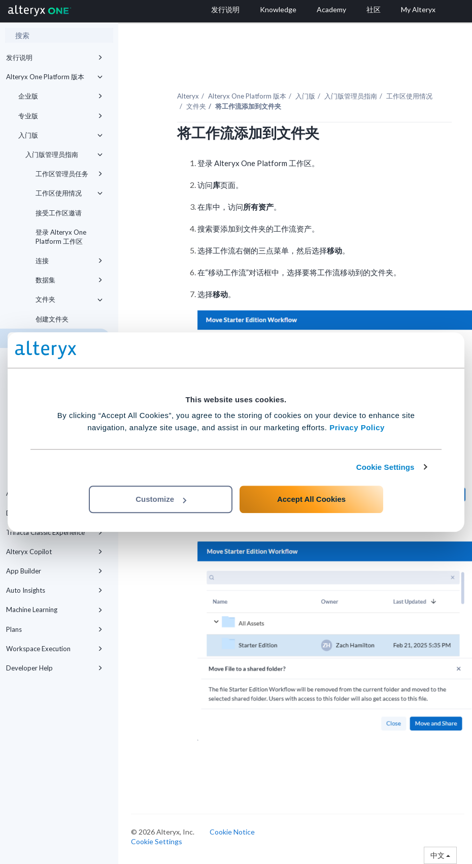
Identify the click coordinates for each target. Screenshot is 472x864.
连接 (69, 261)
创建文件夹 (52, 319)
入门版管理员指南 (64, 154)
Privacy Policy (357, 427)
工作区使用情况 (69, 193)
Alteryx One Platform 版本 (54, 77)
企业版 (60, 96)
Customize (161, 499)
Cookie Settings (385, 467)
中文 (440, 855)
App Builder (54, 571)
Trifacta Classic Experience (54, 532)
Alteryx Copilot (54, 552)
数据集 (69, 280)
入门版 (60, 135)
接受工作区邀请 (59, 213)
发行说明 (54, 57)
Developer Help (54, 668)
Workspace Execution (54, 649)
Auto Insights (54, 590)
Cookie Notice (232, 831)
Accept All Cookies (311, 499)
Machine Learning (54, 609)
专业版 (60, 116)
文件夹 (69, 299)
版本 (247, 96)
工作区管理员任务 (69, 174)
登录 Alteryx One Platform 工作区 (61, 236)
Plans (54, 629)
